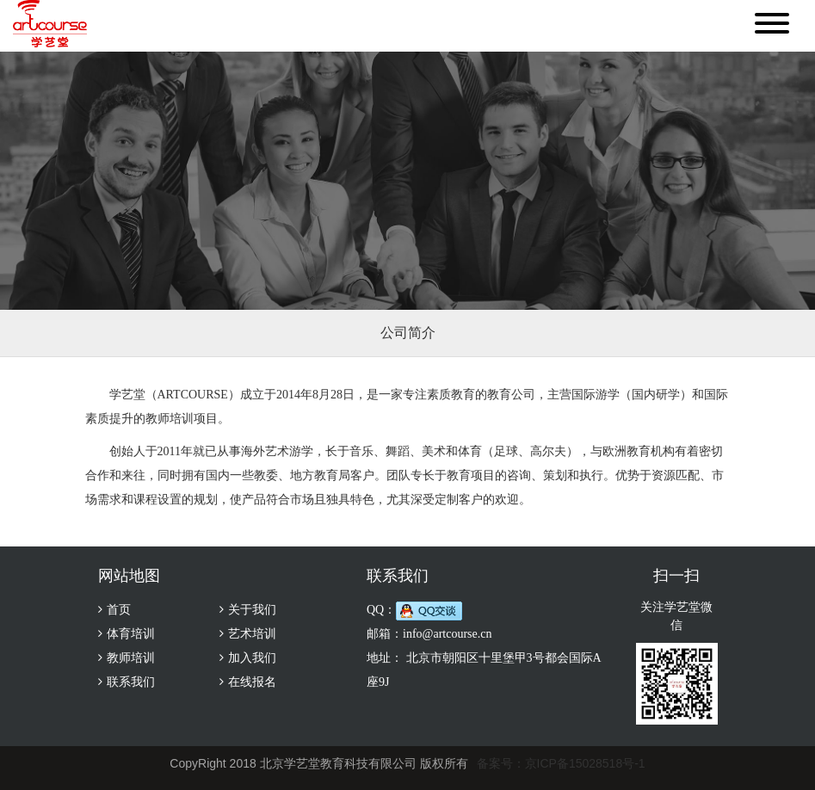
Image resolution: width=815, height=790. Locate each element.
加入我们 (252, 657)
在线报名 (252, 682)
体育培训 (131, 633)
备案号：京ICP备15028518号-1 (561, 763)
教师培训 (131, 657)
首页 (119, 609)
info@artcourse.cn (447, 633)
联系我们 (131, 682)
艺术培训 (252, 633)
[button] (772, 26)
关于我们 (252, 609)
